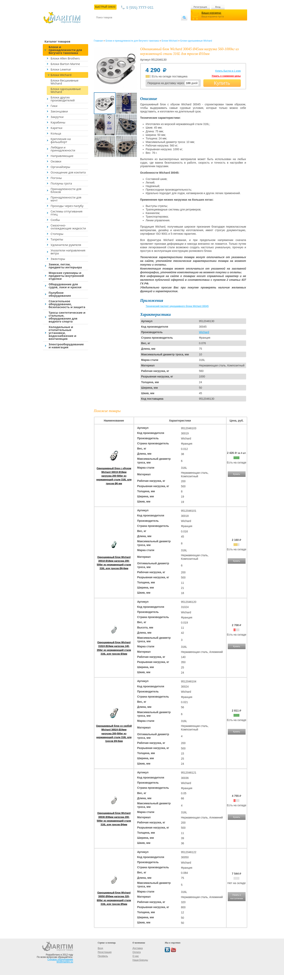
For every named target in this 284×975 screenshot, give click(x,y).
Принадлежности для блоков (66, 190)
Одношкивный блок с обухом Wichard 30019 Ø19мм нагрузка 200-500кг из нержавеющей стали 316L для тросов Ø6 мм (113, 476)
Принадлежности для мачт (66, 198)
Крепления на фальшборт (61, 140)
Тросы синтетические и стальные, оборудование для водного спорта (67, 316)
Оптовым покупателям (168, 24)
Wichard (204, 332)
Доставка (115, 24)
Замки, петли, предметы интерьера (65, 265)
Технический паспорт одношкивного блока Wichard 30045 (177, 306)
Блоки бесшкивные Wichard (64, 81)
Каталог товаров (57, 41)
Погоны (56, 178)
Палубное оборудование (60, 294)
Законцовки (59, 111)
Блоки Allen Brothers (65, 58)
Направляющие (62, 156)
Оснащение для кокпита (68, 172)
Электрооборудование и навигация (66, 345)
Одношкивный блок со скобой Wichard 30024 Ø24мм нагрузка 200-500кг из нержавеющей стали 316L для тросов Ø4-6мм (114, 733)
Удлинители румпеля (66, 245)
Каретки (56, 128)
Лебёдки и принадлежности (63, 148)
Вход (217, 6)
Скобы (55, 220)
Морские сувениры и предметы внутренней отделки (66, 276)
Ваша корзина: (211, 13)
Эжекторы (58, 259)
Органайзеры (60, 167)
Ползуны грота (61, 183)
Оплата (128, 24)
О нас (136, 956)
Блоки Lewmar (61, 69)
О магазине (143, 24)
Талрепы (57, 239)
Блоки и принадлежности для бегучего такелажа (65, 50)
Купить (222, 83)
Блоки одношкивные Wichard (66, 90)
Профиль (103, 956)
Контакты (100, 24)
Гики (54, 106)
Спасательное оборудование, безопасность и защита (67, 304)
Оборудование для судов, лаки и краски (65, 285)
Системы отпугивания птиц (66, 212)
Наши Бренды (140, 960)
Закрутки (57, 117)
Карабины (58, 122)
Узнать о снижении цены (226, 76)
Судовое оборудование (60, 959)
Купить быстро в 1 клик (228, 71)
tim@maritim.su (65, 961)
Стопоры (57, 234)
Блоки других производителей (63, 98)
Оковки (56, 161)
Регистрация (200, 6)
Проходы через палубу (67, 206)
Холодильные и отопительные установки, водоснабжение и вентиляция (62, 333)
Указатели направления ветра (68, 251)
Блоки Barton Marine (65, 64)
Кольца (56, 133)
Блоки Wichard (61, 75)
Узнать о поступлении (236, 897)
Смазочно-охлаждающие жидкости (68, 226)
